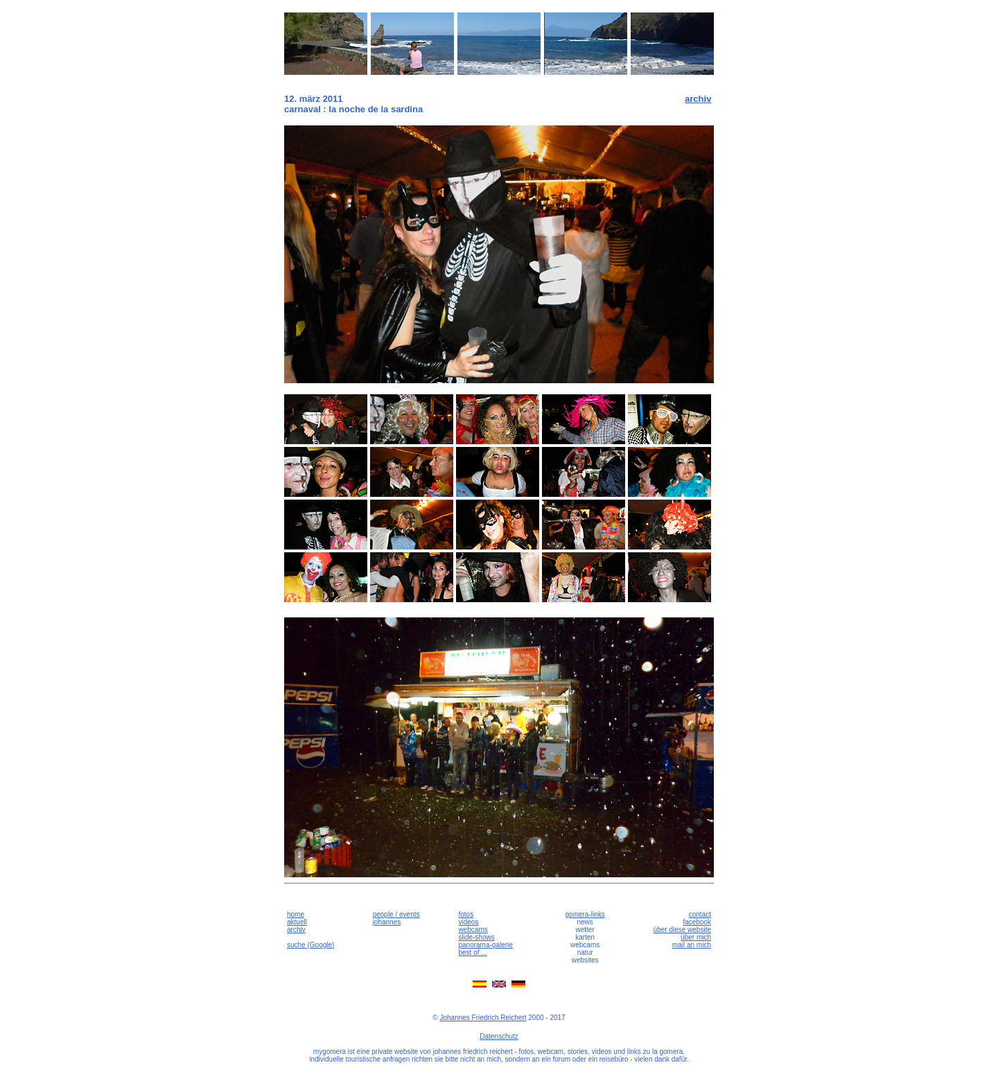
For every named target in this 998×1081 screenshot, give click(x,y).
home (295, 914)
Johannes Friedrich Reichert (482, 1017)
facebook (697, 922)
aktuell (297, 922)
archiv (698, 99)
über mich (696, 937)
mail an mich (691, 945)
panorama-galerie (485, 945)
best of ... (472, 952)
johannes (387, 922)
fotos (465, 914)
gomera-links (585, 914)
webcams (472, 929)
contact (700, 914)
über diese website (682, 929)
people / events (396, 914)
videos (468, 922)
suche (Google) (310, 945)
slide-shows (476, 937)
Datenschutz (499, 1036)
